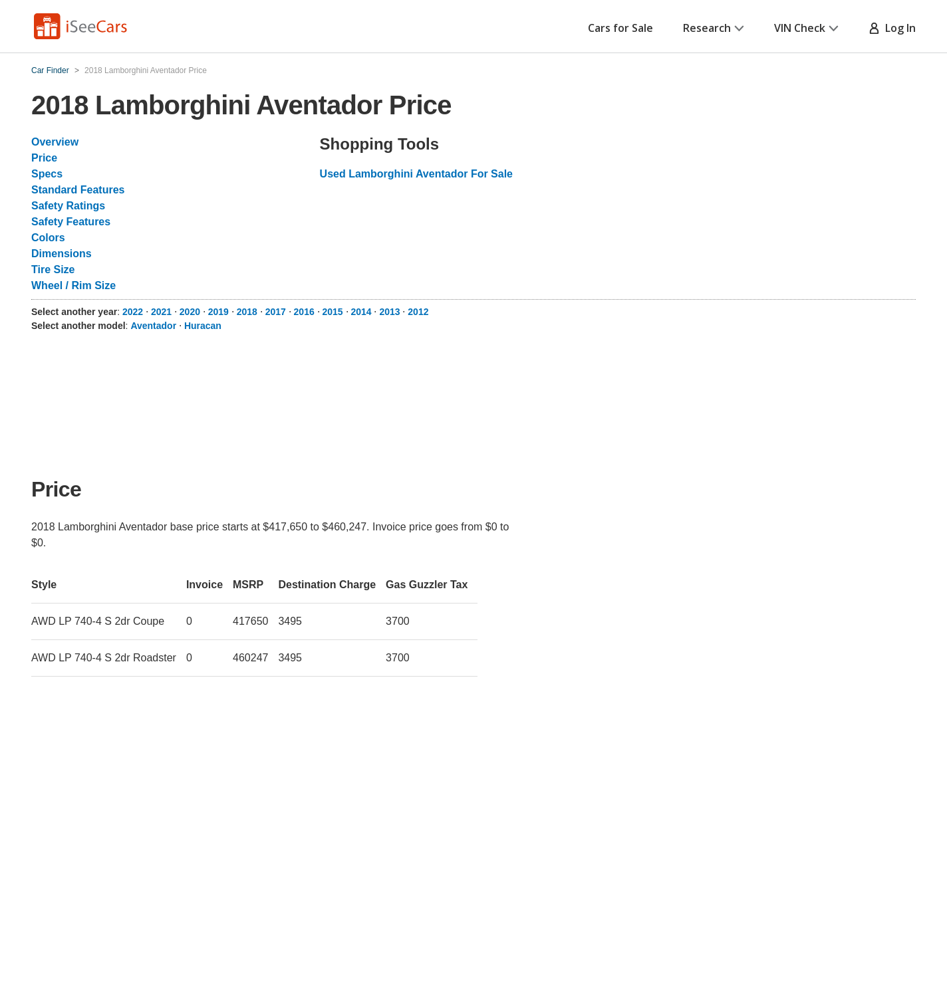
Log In (892, 28)
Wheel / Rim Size (73, 285)
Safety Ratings (68, 205)
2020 (190, 311)
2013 (389, 311)
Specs (47, 173)
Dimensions (61, 253)
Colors (48, 237)
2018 (247, 311)
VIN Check (806, 28)
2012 (418, 311)
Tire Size (53, 269)
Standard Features (77, 189)
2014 (360, 311)
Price (44, 158)
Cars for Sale (620, 28)
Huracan (202, 325)
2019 (218, 311)
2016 (304, 311)
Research (713, 28)
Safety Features (70, 221)
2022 (132, 311)
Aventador (153, 325)
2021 (161, 311)
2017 (275, 311)
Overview (54, 142)
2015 (333, 311)
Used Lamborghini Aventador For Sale (416, 173)
